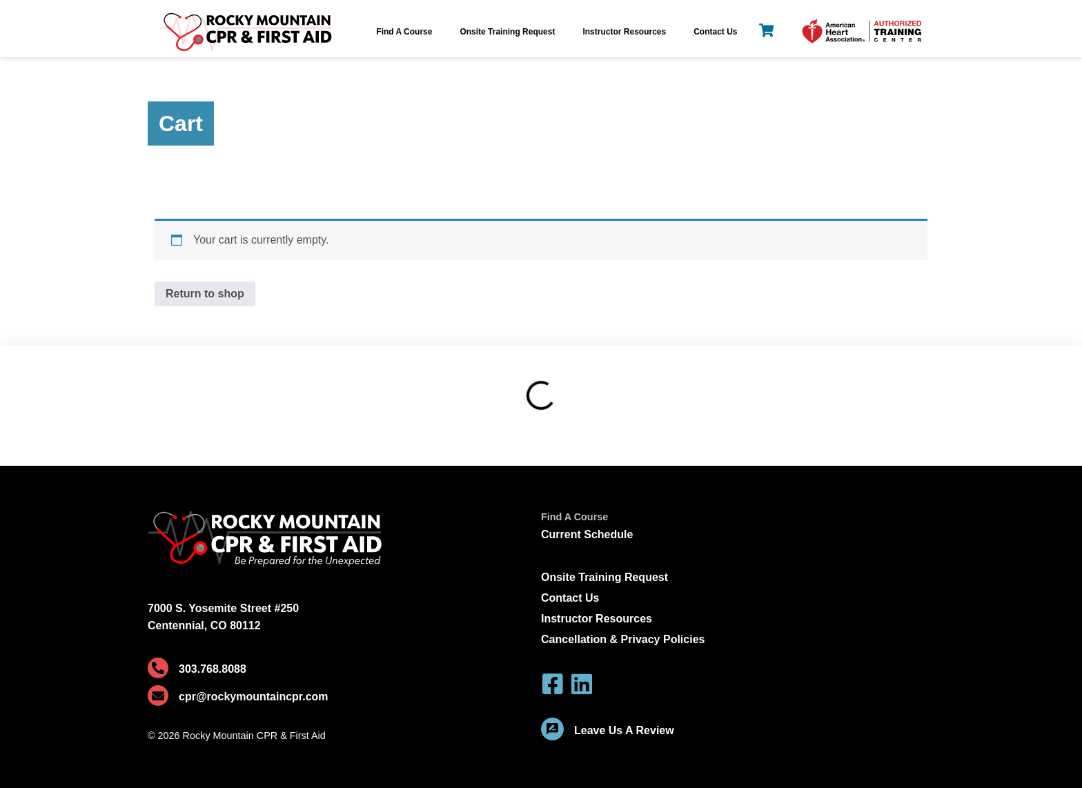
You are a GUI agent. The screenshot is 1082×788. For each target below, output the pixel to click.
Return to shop (205, 293)
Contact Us (715, 32)
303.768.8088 (212, 669)
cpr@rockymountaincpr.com (253, 696)
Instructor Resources (624, 32)
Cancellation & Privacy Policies (623, 639)
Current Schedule (587, 534)
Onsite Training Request (507, 32)
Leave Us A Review (624, 730)
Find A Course (404, 32)
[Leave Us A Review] (552, 729)
